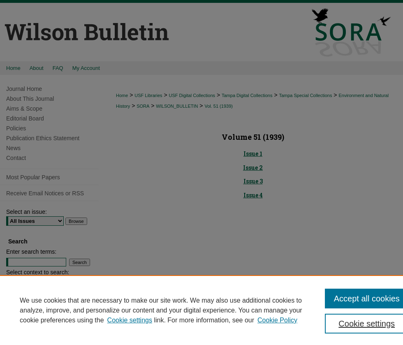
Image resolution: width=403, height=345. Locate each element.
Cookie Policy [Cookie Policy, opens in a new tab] (277, 320)
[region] (201, 310)
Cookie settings (129, 320)
